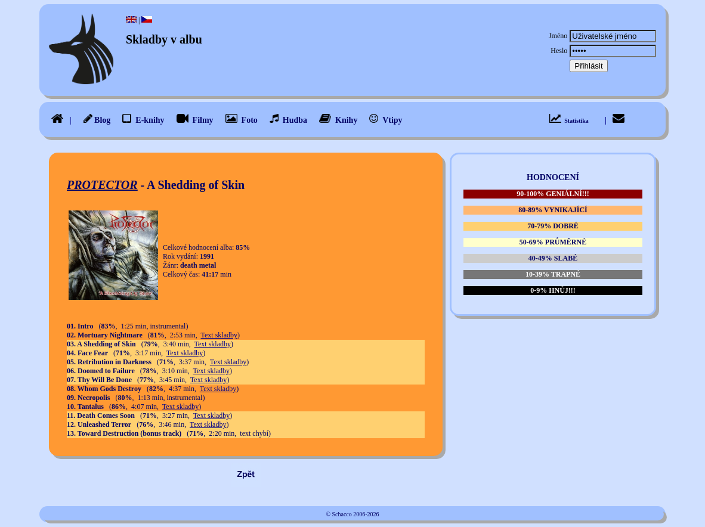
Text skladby (219, 335)
